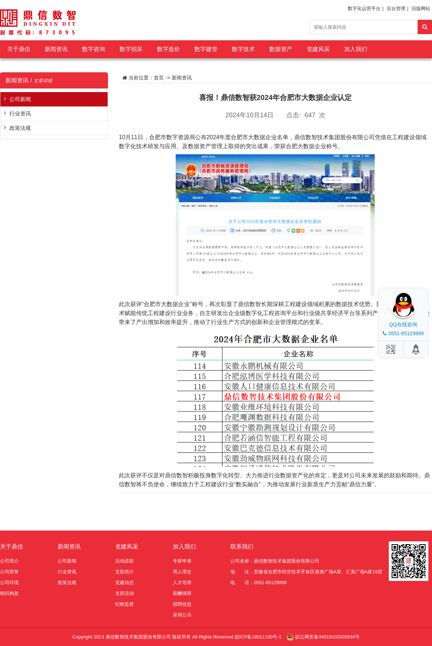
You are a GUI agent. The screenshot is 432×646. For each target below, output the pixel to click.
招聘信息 (182, 604)
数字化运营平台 (364, 8)
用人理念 (182, 571)
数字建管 (205, 49)
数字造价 (168, 49)
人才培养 (182, 582)
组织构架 (9, 593)
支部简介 (124, 571)
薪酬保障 (182, 593)
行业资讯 (20, 113)
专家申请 (182, 561)
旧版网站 (420, 8)
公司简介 (9, 561)
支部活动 (124, 593)
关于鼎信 (18, 49)
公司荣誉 (9, 571)
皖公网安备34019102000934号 (327, 637)
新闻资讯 (56, 49)
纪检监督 (124, 604)
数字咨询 (93, 49)
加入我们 (355, 49)
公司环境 (9, 582)
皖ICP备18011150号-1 (259, 637)
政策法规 (20, 128)
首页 (159, 78)
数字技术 (243, 49)
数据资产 (280, 49)
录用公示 (182, 615)
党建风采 (318, 49)
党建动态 (124, 582)
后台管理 (396, 8)
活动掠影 (124, 561)
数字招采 (131, 49)
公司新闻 (20, 99)
